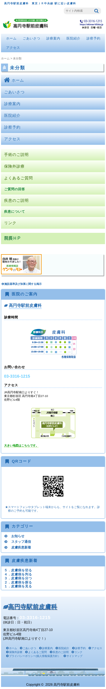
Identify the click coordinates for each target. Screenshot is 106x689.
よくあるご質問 (18, 178)
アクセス (13, 47)
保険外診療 (14, 166)
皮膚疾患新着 (21, 547)
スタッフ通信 (21, 541)
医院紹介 (73, 38)
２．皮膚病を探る (18, 582)
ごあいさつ (31, 38)
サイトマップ (74, 656)
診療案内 (53, 38)
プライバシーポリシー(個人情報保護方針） (34, 656)
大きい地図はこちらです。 (21, 445)
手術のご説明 (16, 154)
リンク (10, 223)
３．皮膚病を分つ (18, 578)
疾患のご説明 (16, 200)
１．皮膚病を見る (18, 586)
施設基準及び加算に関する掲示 (21, 283)
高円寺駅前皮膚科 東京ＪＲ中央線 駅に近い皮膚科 (40, 3)
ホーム (11, 38)
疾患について (14, 211)
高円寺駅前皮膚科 (25, 305)
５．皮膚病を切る (18, 570)
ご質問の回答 (14, 189)
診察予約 (93, 38)
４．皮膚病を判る (18, 574)
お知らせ (17, 536)
